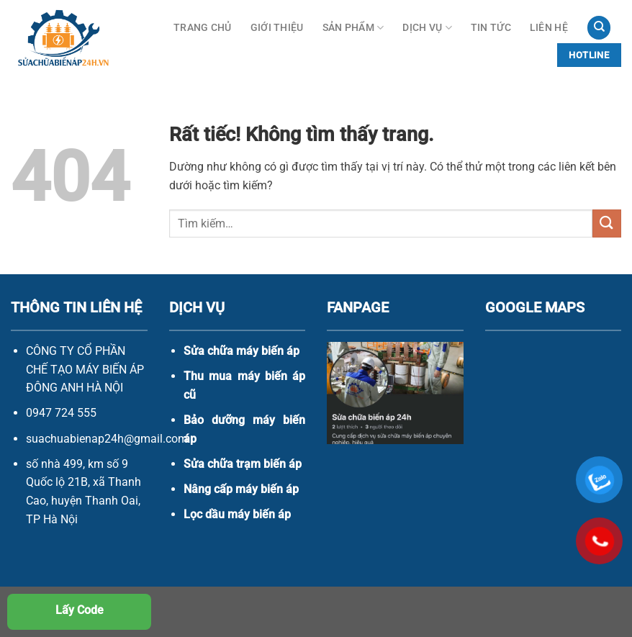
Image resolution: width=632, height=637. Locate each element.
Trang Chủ (202, 28)
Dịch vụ (427, 28)
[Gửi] (606, 223)
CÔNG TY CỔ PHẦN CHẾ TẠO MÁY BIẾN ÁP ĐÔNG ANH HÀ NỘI (85, 369)
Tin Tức (491, 28)
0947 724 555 (61, 413)
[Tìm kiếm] (598, 28)
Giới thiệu (277, 28)
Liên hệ (549, 28)
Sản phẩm (353, 28)
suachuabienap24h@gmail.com (107, 439)
